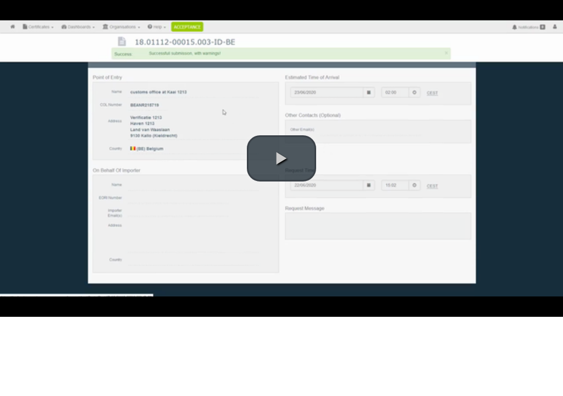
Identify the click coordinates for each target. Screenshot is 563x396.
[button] (281, 158)
